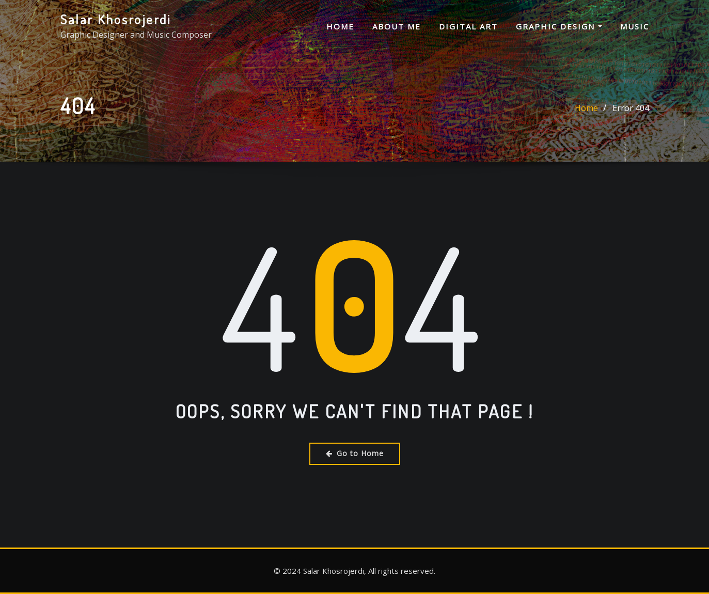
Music (634, 26)
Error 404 (630, 108)
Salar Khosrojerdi (115, 19)
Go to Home (355, 453)
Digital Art (468, 26)
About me (396, 26)
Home (340, 26)
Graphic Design (559, 26)
